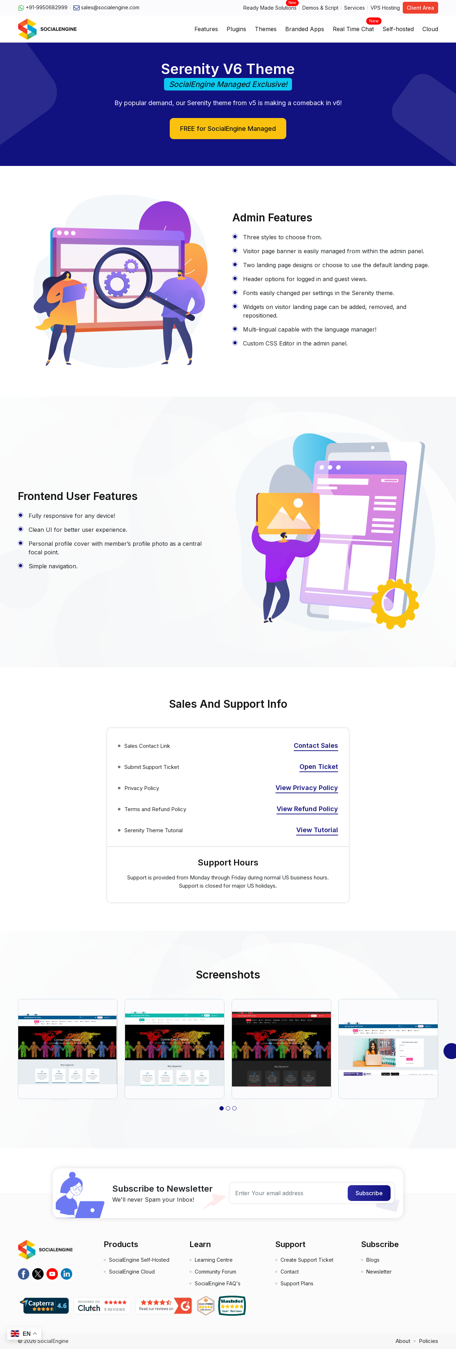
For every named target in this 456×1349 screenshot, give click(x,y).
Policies (428, 1341)
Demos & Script (320, 8)
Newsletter (379, 1272)
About (403, 1341)
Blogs (373, 1260)
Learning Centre (214, 1260)
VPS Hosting (385, 8)
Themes (266, 29)
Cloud (430, 29)
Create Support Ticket (307, 1260)
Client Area (420, 8)
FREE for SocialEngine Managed (228, 128)
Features (206, 29)
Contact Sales (316, 745)
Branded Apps (304, 29)
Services (354, 8)
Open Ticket (318, 766)
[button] (221, 1108)
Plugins (236, 29)
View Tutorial (317, 830)
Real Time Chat (353, 27)
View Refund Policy (307, 809)
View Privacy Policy (307, 787)
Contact (290, 1272)
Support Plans (297, 1283)
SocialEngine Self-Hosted (139, 1260)
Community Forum (215, 1272)
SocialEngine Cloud (132, 1272)
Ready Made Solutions (270, 7)
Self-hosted (398, 29)
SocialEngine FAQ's (218, 1283)
